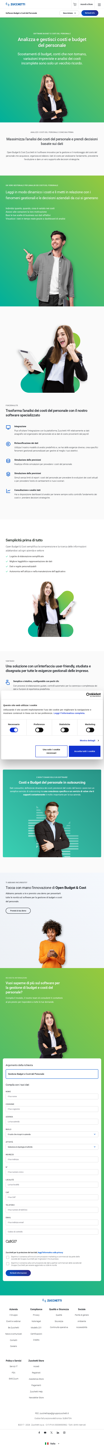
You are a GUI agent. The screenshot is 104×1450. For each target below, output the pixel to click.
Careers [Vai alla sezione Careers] (13, 1346)
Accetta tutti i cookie (84, 751)
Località (10, 1180)
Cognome (10, 1104)
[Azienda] (52, 1122)
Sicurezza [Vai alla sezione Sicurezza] (59, 1321)
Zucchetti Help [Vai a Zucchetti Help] (36, 1391)
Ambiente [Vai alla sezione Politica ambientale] (82, 1321)
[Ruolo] (52, 1134)
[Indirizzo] (52, 1159)
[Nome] (52, 1096)
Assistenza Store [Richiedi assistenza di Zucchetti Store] (36, 1379)
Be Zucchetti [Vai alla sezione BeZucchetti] (13, 1327)
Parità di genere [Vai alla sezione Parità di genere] (82, 1315)
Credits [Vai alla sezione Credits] (36, 1340)
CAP (7, 1192)
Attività (9, 1142)
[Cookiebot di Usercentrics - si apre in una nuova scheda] (88, 695)
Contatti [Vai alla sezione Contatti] (13, 1340)
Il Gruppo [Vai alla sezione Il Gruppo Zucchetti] (14, 1315)
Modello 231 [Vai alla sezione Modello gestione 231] (36, 1327)
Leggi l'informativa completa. (69, 713)
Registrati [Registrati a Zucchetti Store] (36, 1373)
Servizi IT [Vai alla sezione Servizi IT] (13, 1366)
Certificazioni (36, 1334)
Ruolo (8, 1129)
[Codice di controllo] (52, 1232)
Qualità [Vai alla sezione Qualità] (59, 1315)
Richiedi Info (90, 13)
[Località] (52, 1185)
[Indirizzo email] (52, 1222)
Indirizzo (10, 1155)
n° (7, 1167)
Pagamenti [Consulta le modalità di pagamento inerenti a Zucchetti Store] (36, 1385)
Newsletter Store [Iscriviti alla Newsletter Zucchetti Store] (36, 1397)
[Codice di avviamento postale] (52, 1197)
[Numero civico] (52, 1172)
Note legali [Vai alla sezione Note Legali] (36, 1321)
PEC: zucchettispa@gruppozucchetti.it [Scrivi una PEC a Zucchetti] (52, 1413)
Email (8, 1218)
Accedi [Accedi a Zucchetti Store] (36, 1366)
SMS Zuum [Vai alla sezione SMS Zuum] (13, 1379)
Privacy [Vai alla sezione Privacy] (36, 1315)
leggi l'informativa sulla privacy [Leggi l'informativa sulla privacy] (50, 1252)
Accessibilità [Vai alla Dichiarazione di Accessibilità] (81, 1327)
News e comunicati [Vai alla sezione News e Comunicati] (13, 1334)
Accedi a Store (86, 4)
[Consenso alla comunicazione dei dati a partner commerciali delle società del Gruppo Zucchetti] (7, 1263)
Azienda (9, 1117)
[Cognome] (52, 1109)
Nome (8, 1092)
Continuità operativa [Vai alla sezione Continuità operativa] (59, 1327)
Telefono (10, 1205)
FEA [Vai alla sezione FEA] (13, 1373)
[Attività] (52, 1147)
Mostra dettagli (87, 740)
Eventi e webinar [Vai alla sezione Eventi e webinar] (13, 1321)
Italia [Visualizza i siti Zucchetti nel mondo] (52, 1443)
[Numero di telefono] (52, 1210)
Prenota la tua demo (18, 911)
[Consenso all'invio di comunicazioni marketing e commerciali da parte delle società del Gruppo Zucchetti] (7, 1257)
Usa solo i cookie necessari (51, 751)
